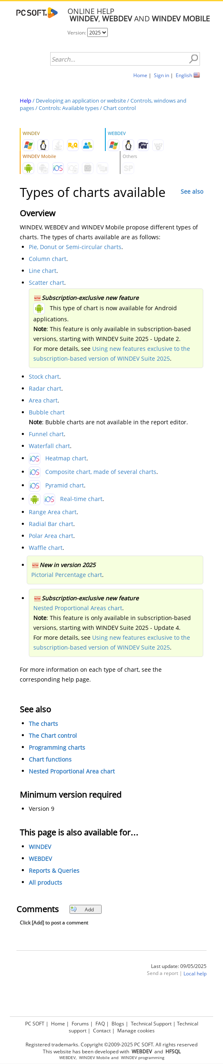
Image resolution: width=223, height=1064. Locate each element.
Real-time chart (81, 499)
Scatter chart (46, 282)
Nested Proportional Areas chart (77, 608)
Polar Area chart (51, 536)
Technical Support (151, 1023)
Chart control (119, 108)
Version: (77, 32)
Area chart (43, 400)
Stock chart (44, 376)
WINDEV (40, 847)
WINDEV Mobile (94, 1057)
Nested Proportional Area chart (72, 771)
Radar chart (45, 388)
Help (25, 100)
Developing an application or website (81, 100)
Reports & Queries (54, 870)
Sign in (161, 75)
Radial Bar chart (51, 524)
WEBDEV (40, 859)
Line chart (42, 271)
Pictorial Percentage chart (66, 575)
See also (192, 191)
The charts (43, 724)
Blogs (118, 1023)
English (184, 75)
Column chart (47, 259)
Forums (80, 1023)
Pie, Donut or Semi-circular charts (75, 247)
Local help (195, 973)
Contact (102, 1030)
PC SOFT (34, 1023)
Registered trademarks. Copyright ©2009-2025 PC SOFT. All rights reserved (111, 1044)
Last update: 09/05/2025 (179, 966)
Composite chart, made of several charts (100, 472)
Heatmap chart (65, 458)
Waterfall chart (49, 446)
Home (140, 75)
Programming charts (57, 747)
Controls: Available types (69, 108)
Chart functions (50, 759)
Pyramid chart (64, 485)
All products (45, 882)
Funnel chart (46, 434)
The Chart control (53, 735)
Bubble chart (47, 412)
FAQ (100, 1023)
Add (82, 909)
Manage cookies (136, 1030)
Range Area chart (53, 512)
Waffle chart (46, 547)
